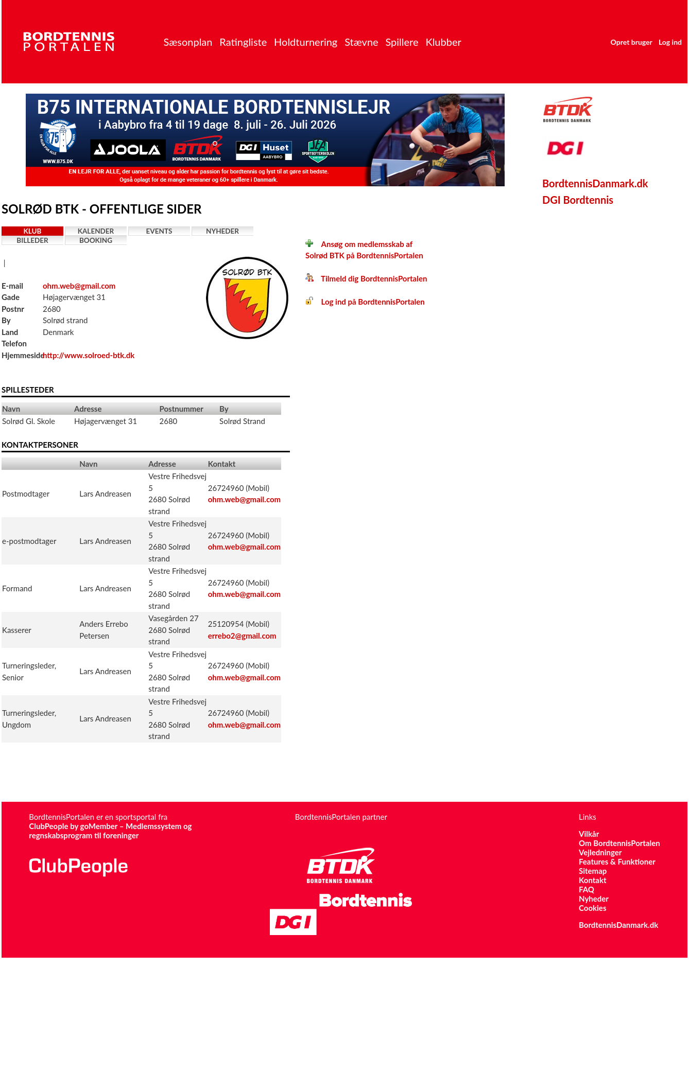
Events (159, 231)
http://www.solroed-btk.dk (88, 355)
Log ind (670, 42)
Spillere (401, 42)
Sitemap (593, 870)
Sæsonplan (187, 42)
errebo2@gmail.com (242, 635)
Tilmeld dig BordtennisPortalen (366, 278)
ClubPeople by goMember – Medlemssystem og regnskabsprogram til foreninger (110, 830)
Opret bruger (631, 42)
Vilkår (589, 833)
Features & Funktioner (617, 861)
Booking (95, 240)
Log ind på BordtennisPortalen (365, 301)
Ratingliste (243, 42)
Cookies (592, 907)
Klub (33, 231)
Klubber (443, 42)
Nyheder (222, 231)
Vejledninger (600, 852)
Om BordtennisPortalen (619, 843)
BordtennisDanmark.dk (595, 183)
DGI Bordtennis (577, 199)
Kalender (96, 231)
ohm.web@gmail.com (79, 285)
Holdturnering (305, 42)
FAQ (586, 889)
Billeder (32, 240)
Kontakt (593, 880)
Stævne (361, 42)
